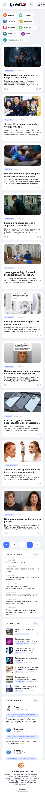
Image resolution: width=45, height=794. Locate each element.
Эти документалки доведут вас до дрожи (22, 595)
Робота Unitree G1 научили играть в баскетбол (25, 687)
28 (37, 545)
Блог (25, 34)
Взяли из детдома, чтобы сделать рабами (22, 520)
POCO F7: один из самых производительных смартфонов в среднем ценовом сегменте (21, 421)
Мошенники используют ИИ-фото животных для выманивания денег (22, 175)
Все (35, 554)
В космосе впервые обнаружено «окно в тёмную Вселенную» (26, 640)
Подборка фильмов (13, 40)
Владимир (18, 729)
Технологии (10, 34)
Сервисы (9, 21)
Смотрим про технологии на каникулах (26, 659)
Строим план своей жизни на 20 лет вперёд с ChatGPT (26, 649)
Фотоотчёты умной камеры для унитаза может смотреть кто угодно (27, 668)
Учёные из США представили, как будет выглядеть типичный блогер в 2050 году (22, 471)
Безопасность (27, 27)
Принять (22, 789)
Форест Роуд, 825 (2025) (15, 562)
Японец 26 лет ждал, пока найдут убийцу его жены (22, 125)
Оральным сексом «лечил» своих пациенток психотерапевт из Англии (22, 372)
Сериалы (25, 15)
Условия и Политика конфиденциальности (25, 783)
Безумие (9, 27)
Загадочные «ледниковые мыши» (25, 630)
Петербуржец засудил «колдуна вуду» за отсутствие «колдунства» (21, 76)
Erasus (17, 707)
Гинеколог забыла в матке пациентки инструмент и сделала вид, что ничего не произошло (22, 612)
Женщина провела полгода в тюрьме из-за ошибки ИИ (19, 224)
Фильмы (9, 15)
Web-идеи (25, 21)
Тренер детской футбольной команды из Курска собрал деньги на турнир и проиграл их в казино (22, 273)
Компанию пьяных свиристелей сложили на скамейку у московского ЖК (25, 678)
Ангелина (18, 751)
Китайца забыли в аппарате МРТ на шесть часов (21, 322)
